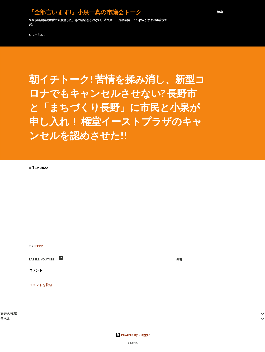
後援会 (115, 35)
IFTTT (38, 246)
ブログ (32, 35)
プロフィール (57, 35)
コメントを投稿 (40, 285)
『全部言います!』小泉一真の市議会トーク (85, 12)
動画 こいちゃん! (169, 35)
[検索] (220, 12)
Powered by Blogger (132, 335)
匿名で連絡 (138, 35)
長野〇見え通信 (88, 35)
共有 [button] (179, 259)
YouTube (48, 259)
